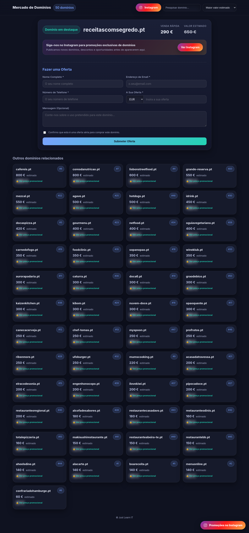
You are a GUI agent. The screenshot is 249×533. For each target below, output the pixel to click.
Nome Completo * (53, 76)
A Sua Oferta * (134, 92)
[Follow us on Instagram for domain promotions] (223, 525)
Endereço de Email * (138, 76)
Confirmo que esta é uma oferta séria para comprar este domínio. (84, 132)
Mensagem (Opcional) (56, 108)
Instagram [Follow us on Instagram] (148, 7)
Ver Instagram (190, 47)
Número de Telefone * (56, 92)
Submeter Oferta (124, 141)
